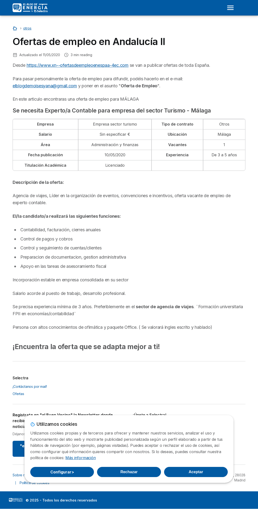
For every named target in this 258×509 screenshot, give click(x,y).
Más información (80, 457)
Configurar (62, 472)
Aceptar (196, 472)
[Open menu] (230, 7)
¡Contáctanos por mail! (30, 386)
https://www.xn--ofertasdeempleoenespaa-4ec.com (78, 65)
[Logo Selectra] (30, 7)
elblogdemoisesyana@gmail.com (45, 85)
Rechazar (128, 472)
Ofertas (18, 394)
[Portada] (15, 28)
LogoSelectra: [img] (16, 500)
